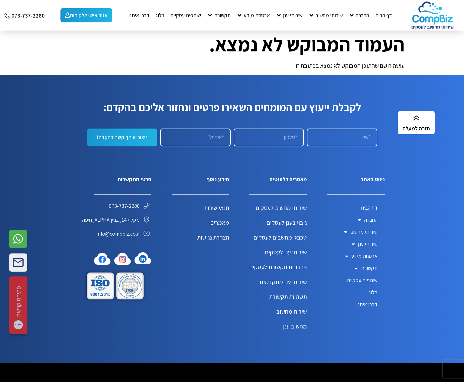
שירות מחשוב (291, 311)
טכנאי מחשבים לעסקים (280, 237)
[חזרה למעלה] (416, 118)
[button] (359, 15)
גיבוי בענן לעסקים (287, 223)
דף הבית (369, 207)
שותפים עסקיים (362, 280)
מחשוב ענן (295, 326)
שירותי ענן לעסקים (286, 252)
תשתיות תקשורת (288, 297)
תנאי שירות (216, 208)
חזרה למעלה (416, 128)
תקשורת (366, 268)
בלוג (373, 292)
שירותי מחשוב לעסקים (281, 208)
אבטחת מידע (361, 256)
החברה (368, 220)
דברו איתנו (367, 304)
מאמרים (219, 223)
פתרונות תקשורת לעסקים (278, 267)
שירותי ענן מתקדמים (283, 282)
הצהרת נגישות (213, 237)
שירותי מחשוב (361, 232)
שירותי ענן (365, 244)
